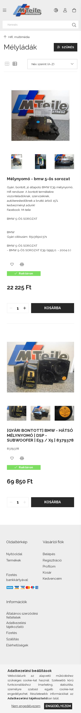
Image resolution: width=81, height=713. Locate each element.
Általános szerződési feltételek (22, 615)
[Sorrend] (52, 64)
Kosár (47, 572)
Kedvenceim (52, 579)
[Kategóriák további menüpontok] (4, 10)
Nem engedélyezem (25, 706)
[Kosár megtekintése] (74, 10)
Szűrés (68, 47)
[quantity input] (18, 308)
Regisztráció (52, 560)
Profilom (49, 566)
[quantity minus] (11, 308)
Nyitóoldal (14, 554)
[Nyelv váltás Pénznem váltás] (56, 10)
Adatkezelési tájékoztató (16, 625)
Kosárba (52, 308)
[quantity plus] (25, 308)
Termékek (13, 560)
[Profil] (65, 10)
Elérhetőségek (17, 645)
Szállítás (12, 639)
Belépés (49, 554)
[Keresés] (41, 24)
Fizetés (11, 633)
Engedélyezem (58, 706)
